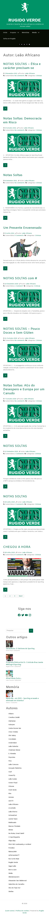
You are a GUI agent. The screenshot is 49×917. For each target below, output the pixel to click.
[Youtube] (24, 44)
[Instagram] (27, 44)
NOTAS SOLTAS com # (20, 278)
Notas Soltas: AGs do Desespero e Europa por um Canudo (23, 389)
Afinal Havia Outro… (14, 678)
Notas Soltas (12, 175)
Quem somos (10, 911)
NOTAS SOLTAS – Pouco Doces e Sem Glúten (21, 331)
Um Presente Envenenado (22, 228)
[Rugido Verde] (25, 8)
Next (20, 596)
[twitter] (22, 44)
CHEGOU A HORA (16, 547)
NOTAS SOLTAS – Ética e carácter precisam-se (22, 66)
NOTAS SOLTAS (15, 446)
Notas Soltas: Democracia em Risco (22, 121)
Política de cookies (22, 911)
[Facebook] (19, 44)
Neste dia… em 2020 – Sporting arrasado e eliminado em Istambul (22, 699)
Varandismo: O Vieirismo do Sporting (20, 649)
